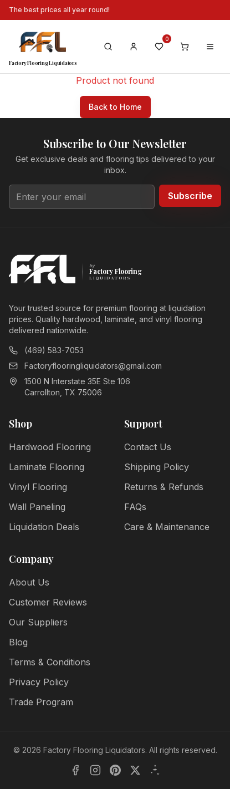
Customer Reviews (48, 602)
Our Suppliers (38, 622)
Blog (18, 642)
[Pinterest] (115, 770)
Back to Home (115, 106)
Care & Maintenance (166, 526)
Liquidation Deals (44, 526)
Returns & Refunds (163, 486)
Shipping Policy (156, 466)
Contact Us (147, 446)
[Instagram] (95, 770)
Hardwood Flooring (50, 446)
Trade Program (41, 701)
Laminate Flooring (46, 466)
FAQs (135, 506)
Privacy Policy (39, 682)
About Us (29, 582)
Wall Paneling (37, 506)
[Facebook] (75, 770)
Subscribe (190, 195)
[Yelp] (155, 770)
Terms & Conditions (49, 662)
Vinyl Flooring (38, 486)
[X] (135, 770)
